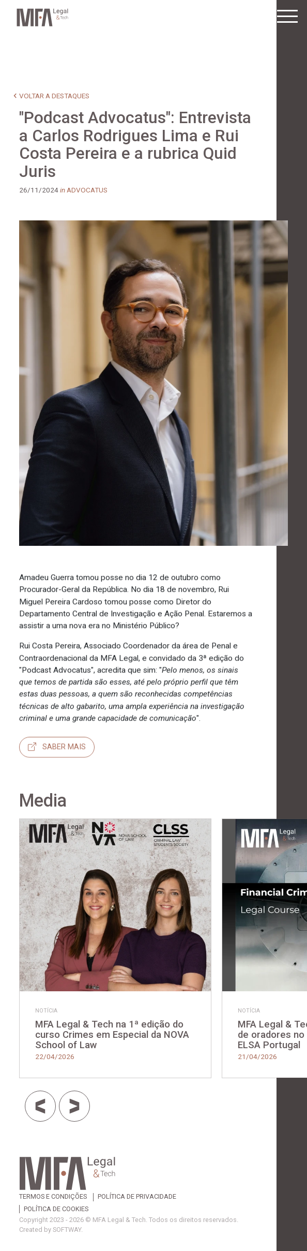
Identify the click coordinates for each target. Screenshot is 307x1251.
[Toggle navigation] (287, 16)
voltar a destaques (54, 96)
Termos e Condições (53, 1197)
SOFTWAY (67, 1229)
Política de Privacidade (137, 1197)
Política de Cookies (56, 1209)
